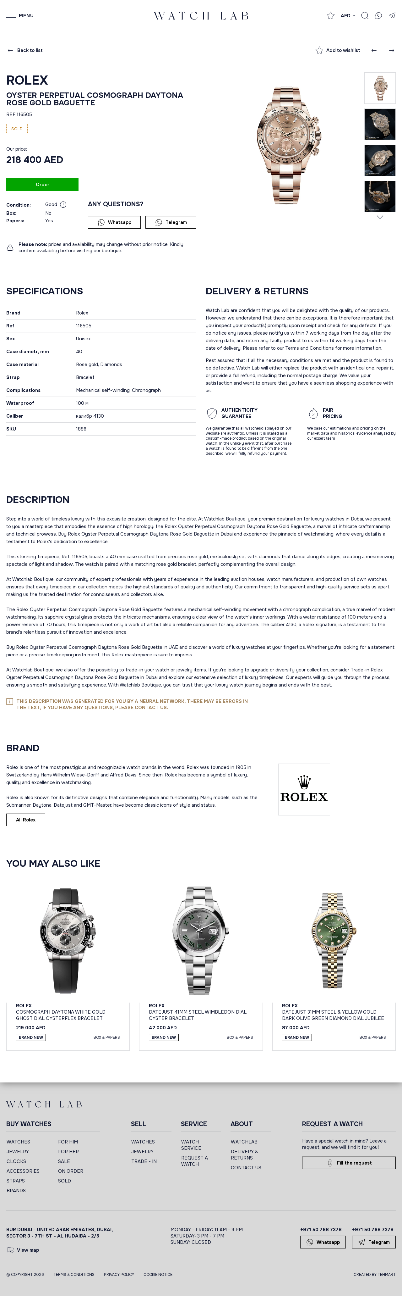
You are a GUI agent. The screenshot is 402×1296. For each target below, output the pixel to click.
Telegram (171, 222)
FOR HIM (68, 1142)
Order (42, 184)
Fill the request (349, 1163)
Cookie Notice (158, 1274)
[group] (285, 145)
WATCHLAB (244, 1142)
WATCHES (18, 1142)
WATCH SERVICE (191, 1145)
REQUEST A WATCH (194, 1161)
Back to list (25, 50)
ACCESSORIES (23, 1171)
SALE (64, 1161)
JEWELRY (18, 1152)
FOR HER (68, 1152)
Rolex (27, 80)
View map (23, 1250)
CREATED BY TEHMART (375, 1274)
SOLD (64, 1181)
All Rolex (25, 820)
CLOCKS (16, 1161)
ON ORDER (70, 1171)
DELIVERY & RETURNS (244, 1155)
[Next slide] (380, 217)
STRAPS (16, 1181)
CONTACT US (246, 1168)
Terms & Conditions (74, 1274)
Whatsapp (114, 222)
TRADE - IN (144, 1161)
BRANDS (16, 1191)
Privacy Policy (119, 1274)
